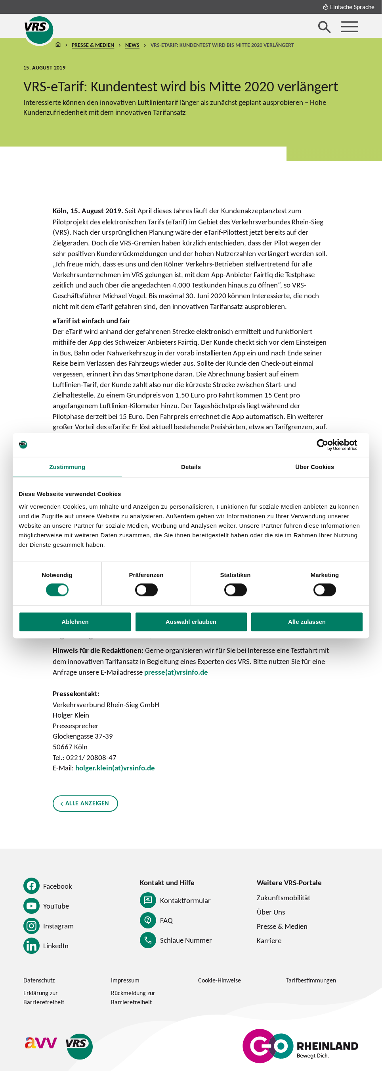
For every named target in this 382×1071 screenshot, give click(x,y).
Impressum (125, 980)
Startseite (58, 45)
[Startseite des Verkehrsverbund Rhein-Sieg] (39, 30)
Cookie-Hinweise (219, 980)
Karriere (269, 940)
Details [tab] (191, 466)
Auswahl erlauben (191, 621)
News (132, 45)
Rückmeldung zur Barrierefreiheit (133, 997)
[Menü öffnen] (350, 27)
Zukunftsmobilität (283, 897)
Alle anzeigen (87, 803)
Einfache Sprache (348, 7)
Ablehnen (74, 621)
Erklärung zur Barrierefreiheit (43, 997)
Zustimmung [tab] (67, 466)
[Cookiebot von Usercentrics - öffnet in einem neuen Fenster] (328, 445)
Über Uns (271, 912)
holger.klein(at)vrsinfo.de (115, 768)
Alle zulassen (307, 621)
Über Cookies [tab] (314, 466)
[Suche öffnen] (325, 27)
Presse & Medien (93, 45)
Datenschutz (39, 980)
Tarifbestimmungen (311, 980)
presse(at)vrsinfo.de (176, 672)
